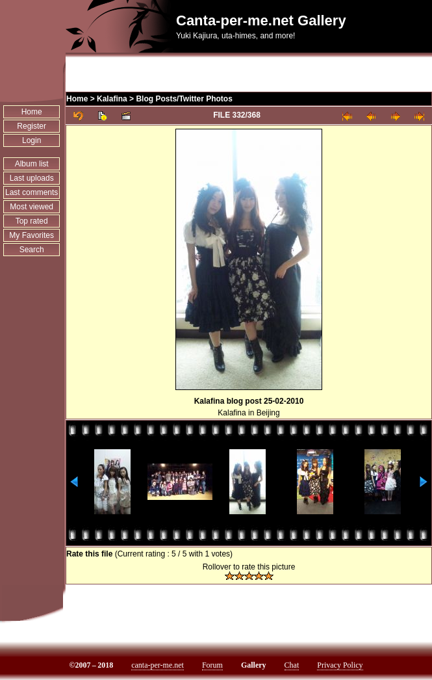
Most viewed (31, 206)
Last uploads (32, 178)
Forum (212, 665)
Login (31, 140)
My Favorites (31, 235)
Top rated (32, 221)
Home (31, 111)
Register (31, 126)
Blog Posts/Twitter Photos (184, 98)
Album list (32, 163)
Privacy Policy (339, 665)
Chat (292, 665)
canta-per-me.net (157, 665)
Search (31, 249)
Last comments (31, 192)
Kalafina (112, 98)
